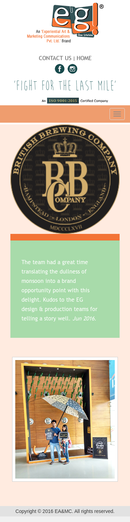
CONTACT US (55, 58)
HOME (84, 58)
